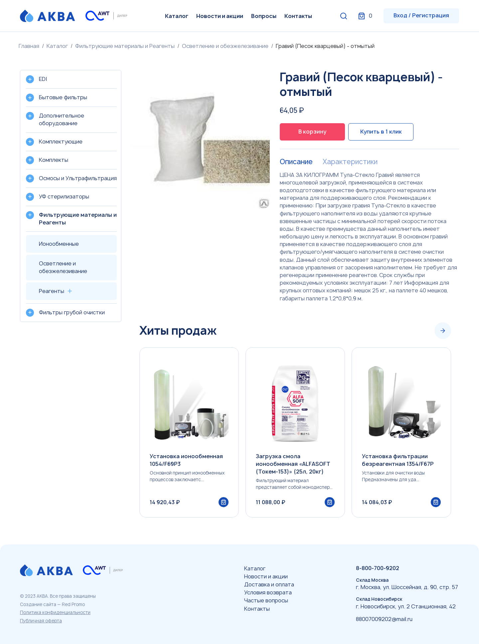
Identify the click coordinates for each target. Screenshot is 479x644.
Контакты (298, 16)
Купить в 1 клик (381, 131)
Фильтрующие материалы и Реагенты (125, 46)
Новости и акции (219, 16)
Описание (296, 162)
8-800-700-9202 (377, 568)
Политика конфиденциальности (55, 612)
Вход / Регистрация (421, 15)
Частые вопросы (266, 600)
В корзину (312, 131)
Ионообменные (59, 243)
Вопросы (263, 16)
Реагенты (51, 291)
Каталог (176, 16)
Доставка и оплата (269, 584)
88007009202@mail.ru (384, 619)
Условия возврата (268, 592)
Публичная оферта (41, 621)
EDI (43, 79)
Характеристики (350, 162)
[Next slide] (442, 330)
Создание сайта (38, 604)
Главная (29, 46)
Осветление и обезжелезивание (225, 46)
